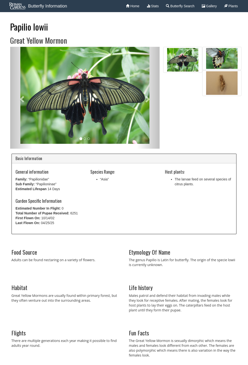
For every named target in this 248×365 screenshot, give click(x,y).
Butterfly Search (180, 6)
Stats (153, 6)
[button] (21, 98)
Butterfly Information (47, 6)
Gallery (209, 6)
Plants (231, 6)
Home (132, 6)
